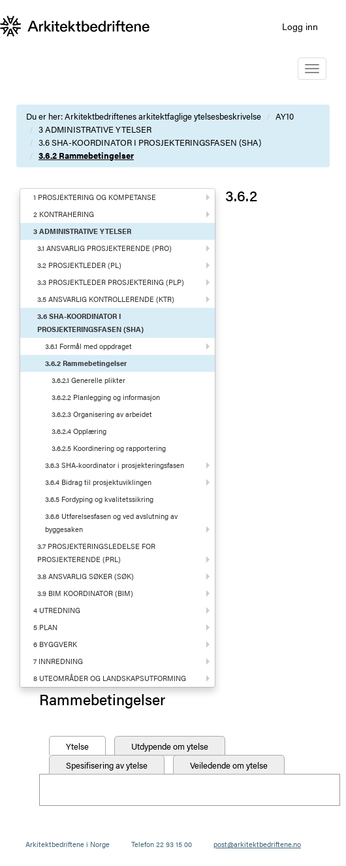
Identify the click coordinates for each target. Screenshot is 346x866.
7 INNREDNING (58, 661)
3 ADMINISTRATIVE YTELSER (95, 129)
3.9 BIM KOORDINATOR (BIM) (85, 593)
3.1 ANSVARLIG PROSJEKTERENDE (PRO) (104, 248)
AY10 (284, 116)
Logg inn (300, 26)
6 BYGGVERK (55, 644)
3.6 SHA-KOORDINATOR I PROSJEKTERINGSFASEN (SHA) (150, 142)
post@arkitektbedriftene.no (257, 844)
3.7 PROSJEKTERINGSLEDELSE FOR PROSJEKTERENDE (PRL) (96, 552)
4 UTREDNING (56, 610)
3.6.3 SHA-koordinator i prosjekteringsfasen (114, 465)
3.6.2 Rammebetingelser (86, 155)
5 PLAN (45, 627)
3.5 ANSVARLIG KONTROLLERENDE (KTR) (105, 299)
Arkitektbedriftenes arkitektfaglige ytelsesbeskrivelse (163, 116)
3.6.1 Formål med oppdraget (88, 346)
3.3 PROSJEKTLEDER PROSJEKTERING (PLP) (110, 282)
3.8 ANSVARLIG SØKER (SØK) (85, 576)
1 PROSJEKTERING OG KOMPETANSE (94, 197)
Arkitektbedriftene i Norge (67, 844)
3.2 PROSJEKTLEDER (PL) (79, 265)
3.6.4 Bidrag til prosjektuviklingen (98, 482)
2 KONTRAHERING (63, 214)
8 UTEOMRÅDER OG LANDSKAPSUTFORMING (109, 678)
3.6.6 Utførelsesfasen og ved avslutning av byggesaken (111, 522)
